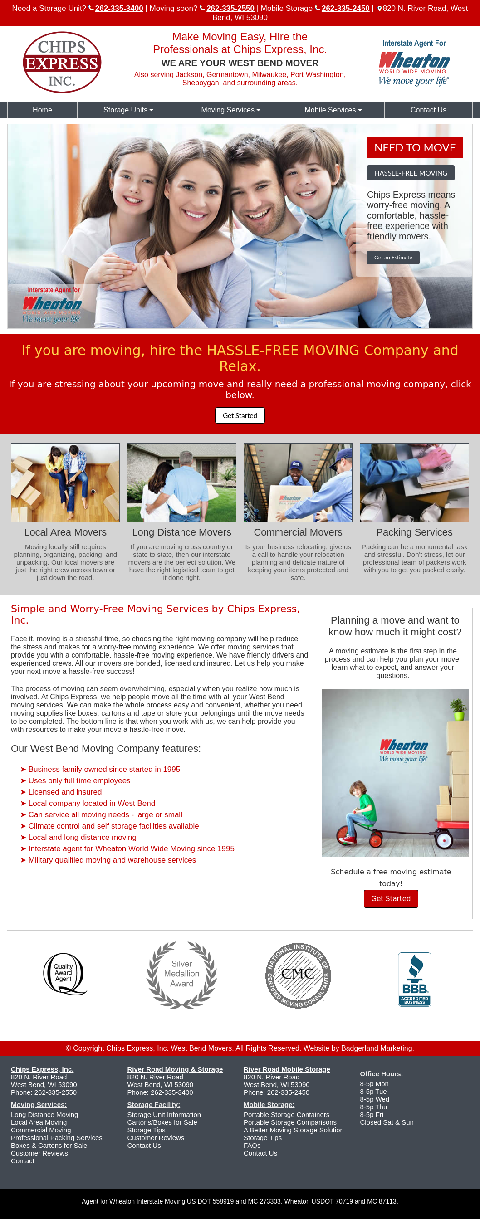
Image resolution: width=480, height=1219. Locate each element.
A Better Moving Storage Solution (294, 1130)
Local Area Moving (39, 1122)
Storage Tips (146, 1130)
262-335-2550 (55, 1092)
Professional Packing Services (57, 1137)
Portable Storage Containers (286, 1114)
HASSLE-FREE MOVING (410, 173)
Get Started (240, 415)
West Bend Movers (201, 1048)
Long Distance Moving (44, 1114)
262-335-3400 (172, 1092)
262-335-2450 (288, 1092)
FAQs (252, 1145)
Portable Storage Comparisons (290, 1122)
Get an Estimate (393, 257)
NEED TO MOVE (415, 147)
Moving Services (231, 110)
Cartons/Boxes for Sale (162, 1122)
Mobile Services (333, 110)
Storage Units (128, 110)
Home (42, 110)
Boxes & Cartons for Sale (49, 1145)
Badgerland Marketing (376, 1048)
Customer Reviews (39, 1153)
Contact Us (428, 110)
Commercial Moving (41, 1130)
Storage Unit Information (164, 1114)
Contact (22, 1161)
